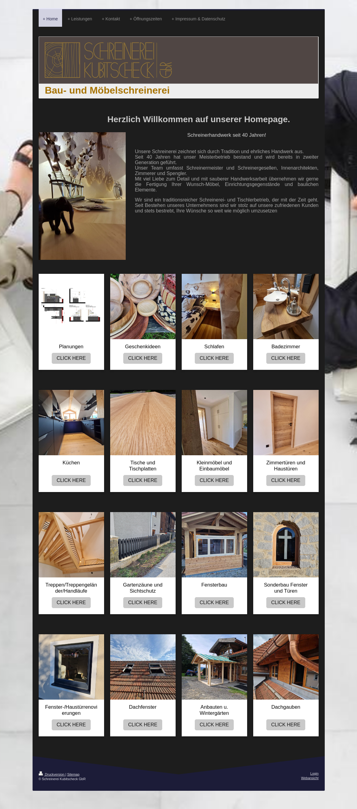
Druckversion (52, 774)
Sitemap (73, 774)
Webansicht (309, 778)
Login (314, 773)
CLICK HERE (71, 358)
